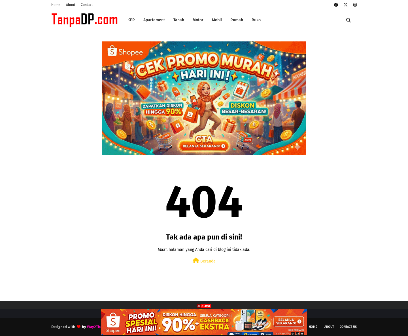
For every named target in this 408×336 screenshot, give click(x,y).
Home (55, 5)
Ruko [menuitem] (256, 20)
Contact (87, 5)
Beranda (204, 261)
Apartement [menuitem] (154, 20)
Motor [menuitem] (198, 20)
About (70, 5)
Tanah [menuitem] (178, 20)
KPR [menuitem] (131, 20)
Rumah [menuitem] (236, 20)
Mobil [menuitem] (217, 20)
